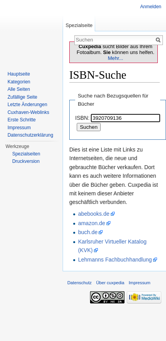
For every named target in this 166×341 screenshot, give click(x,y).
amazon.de (91, 223)
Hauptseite (18, 74)
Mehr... (115, 58)
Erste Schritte (21, 120)
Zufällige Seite (22, 97)
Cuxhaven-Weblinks (28, 112)
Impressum (19, 127)
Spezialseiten (26, 154)
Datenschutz (79, 282)
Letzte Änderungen (27, 104)
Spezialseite (78, 25)
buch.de (87, 232)
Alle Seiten (18, 89)
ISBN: (82, 118)
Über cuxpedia (110, 282)
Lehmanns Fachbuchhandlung (115, 259)
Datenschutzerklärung (30, 135)
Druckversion (26, 161)
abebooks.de (93, 214)
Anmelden (150, 6)
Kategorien (18, 82)
